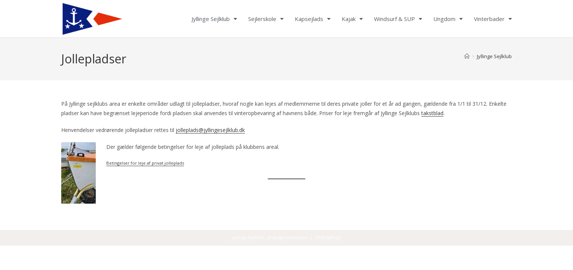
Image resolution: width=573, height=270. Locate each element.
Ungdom (448, 18)
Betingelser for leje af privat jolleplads (145, 163)
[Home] (466, 56)
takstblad (432, 113)
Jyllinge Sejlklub (214, 18)
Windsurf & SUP (398, 18)
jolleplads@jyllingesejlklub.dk (210, 130)
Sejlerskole (265, 18)
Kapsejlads (312, 18)
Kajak (352, 18)
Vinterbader (493, 18)
